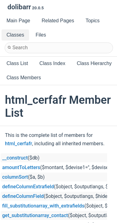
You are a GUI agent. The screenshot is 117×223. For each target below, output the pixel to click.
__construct (15, 158)
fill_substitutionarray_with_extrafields (43, 206)
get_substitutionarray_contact (35, 215)
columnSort (15, 177)
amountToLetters (21, 167)
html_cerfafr (18, 143)
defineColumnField (23, 196)
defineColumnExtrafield (28, 187)
